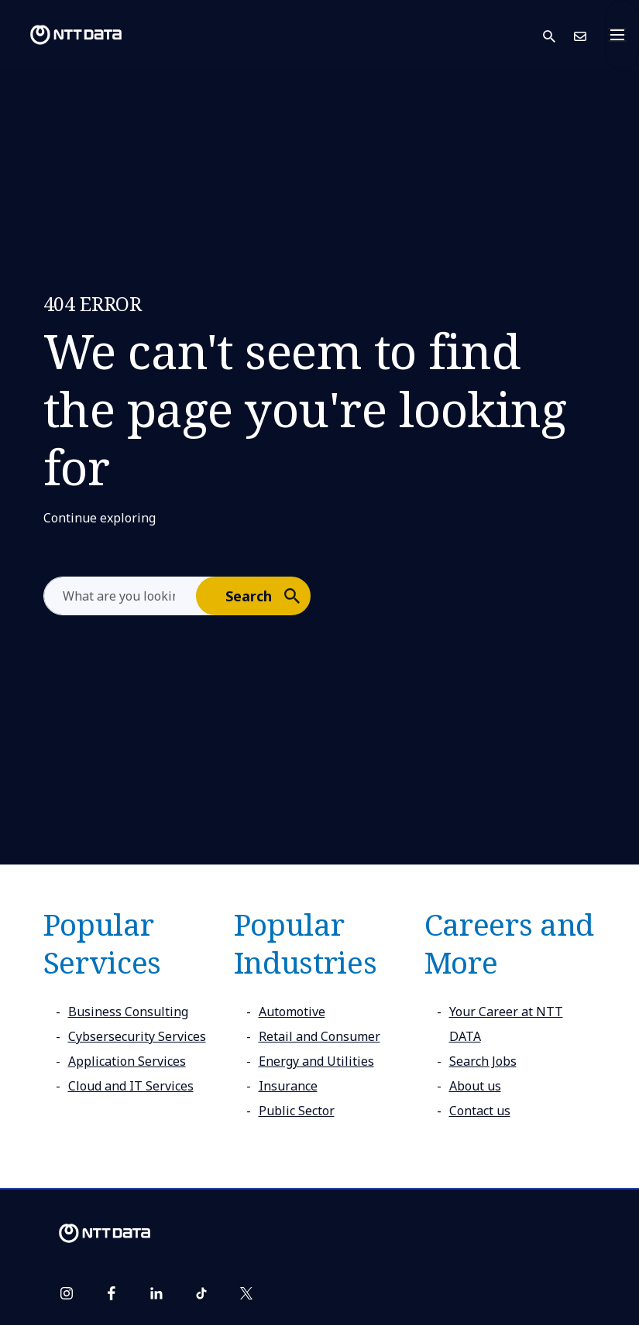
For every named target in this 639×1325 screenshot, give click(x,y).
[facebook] (111, 1293)
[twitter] (246, 1293)
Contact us (479, 1110)
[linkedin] (156, 1293)
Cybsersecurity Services (137, 1036)
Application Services (127, 1061)
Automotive (292, 1011)
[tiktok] (201, 1293)
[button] (558, 35)
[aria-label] (120, 596)
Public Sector (297, 1110)
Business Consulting (128, 1011)
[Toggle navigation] (622, 35)
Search (267, 595)
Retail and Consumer (319, 1036)
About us (475, 1085)
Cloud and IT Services (131, 1085)
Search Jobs (483, 1061)
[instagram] (66, 1293)
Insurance (288, 1085)
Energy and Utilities (316, 1061)
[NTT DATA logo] (63, 35)
